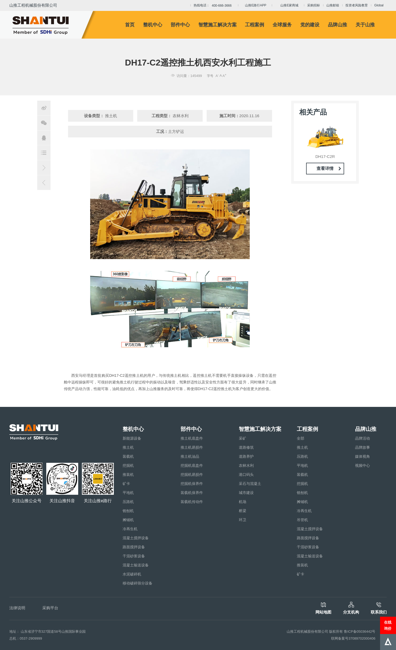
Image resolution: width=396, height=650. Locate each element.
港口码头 (246, 474)
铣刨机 (128, 511)
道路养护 (246, 456)
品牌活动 (362, 438)
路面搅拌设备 (134, 547)
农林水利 (246, 465)
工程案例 (254, 24)
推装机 (128, 474)
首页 (130, 24)
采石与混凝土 (250, 483)
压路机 (128, 502)
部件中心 (180, 24)
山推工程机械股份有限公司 (33, 5)
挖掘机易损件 (192, 474)
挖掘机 (128, 465)
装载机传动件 (192, 502)
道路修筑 (246, 447)
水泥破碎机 (132, 574)
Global (379, 5)
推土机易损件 (192, 447)
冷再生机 (130, 529)
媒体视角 (362, 456)
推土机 (128, 447)
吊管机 (302, 520)
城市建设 (246, 492)
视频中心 (362, 465)
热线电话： (214, 5)
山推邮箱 (332, 5)
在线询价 (387, 625)
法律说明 (17, 608)
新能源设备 (132, 438)
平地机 (128, 492)
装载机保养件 (192, 492)
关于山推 (365, 24)
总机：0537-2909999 (25, 638)
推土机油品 (190, 456)
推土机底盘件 (192, 438)
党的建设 (309, 24)
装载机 (128, 456)
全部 (300, 438)
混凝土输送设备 (136, 565)
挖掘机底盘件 (192, 465)
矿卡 (126, 483)
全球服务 (282, 24)
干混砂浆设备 (134, 556)
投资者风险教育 (356, 5)
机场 (242, 502)
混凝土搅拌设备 (136, 538)
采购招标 (313, 5)
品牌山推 (337, 24)
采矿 (242, 438)
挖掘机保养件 (192, 483)
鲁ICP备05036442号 (360, 631)
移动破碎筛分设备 (137, 583)
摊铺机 (128, 520)
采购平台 (50, 608)
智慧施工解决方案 (217, 24)
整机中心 (152, 24)
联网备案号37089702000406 (353, 638)
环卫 (242, 520)
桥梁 (242, 511)
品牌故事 (362, 447)
